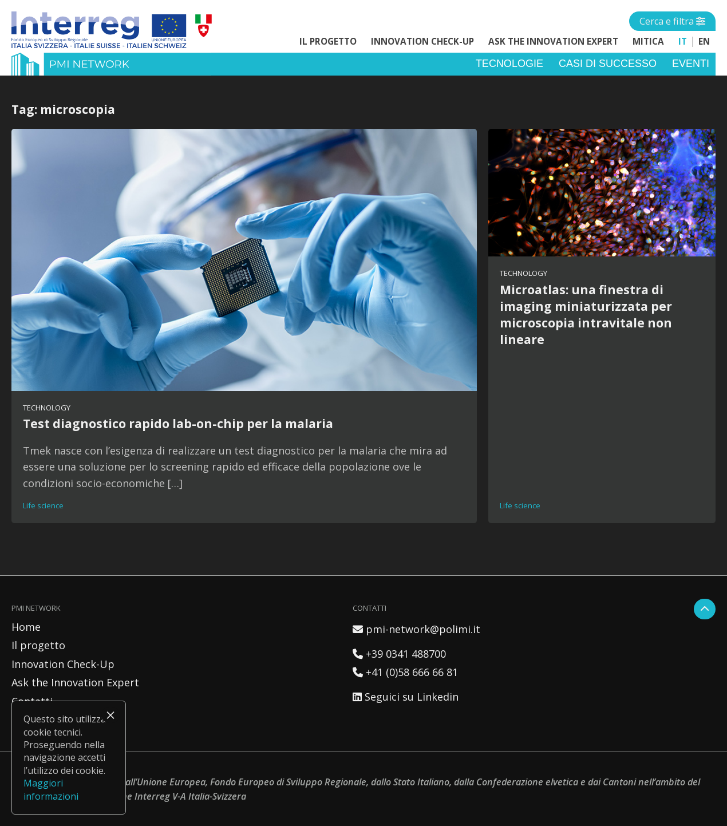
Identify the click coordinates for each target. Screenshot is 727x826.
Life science (43, 505)
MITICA (648, 41)
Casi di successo (608, 63)
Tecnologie (509, 63)
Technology (46, 407)
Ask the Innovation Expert (553, 41)
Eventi (690, 63)
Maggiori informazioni (50, 789)
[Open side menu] (672, 21)
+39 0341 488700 (399, 654)
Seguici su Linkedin (406, 697)
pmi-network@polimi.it (416, 629)
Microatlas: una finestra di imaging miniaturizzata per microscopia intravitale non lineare (586, 314)
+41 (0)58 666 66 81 (405, 672)
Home (26, 627)
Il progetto (328, 41)
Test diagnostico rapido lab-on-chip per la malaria (178, 423)
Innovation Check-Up (422, 41)
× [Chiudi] (110, 715)
